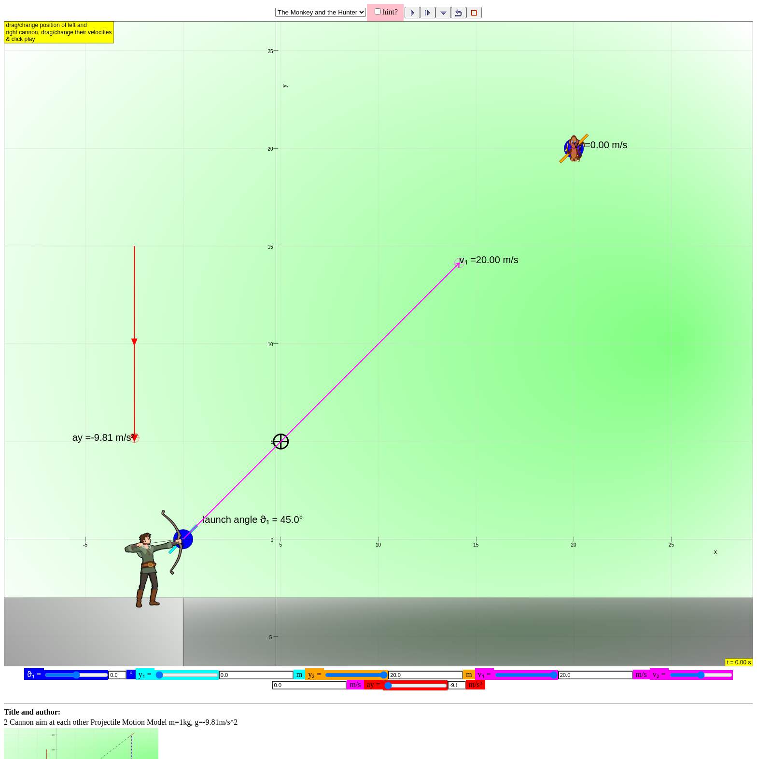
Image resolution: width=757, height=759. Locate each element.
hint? (390, 12)
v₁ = (484, 674)
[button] (378, 347)
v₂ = (659, 674)
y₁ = (145, 674)
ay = (373, 684)
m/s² (475, 684)
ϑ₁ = (34, 674)
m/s (641, 674)
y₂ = (314, 674)
